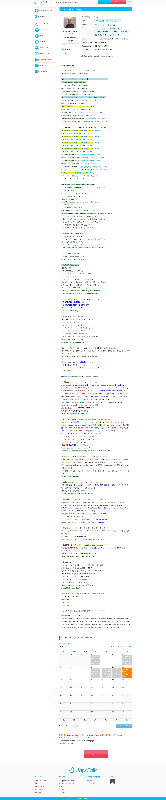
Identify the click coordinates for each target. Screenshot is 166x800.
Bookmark (66, 45)
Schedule (66, 49)
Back (64, 53)
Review (42, 42)
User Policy (90, 783)
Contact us (43, 71)
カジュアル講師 (114, 21)
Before (112, 647)
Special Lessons (45, 16)
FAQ (41, 65)
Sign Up (119, 2)
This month (121, 647)
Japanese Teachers (46, 10)
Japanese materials (67, 783)
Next (129, 647)
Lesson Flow (44, 30)
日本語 (129, 1)
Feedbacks (39, 789)
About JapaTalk (45, 24)
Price (41, 36)
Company (89, 781)
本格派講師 (100, 21)
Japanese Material (46, 59)
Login (105, 2)
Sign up (38, 792)
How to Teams (44, 53)
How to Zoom (44, 47)
